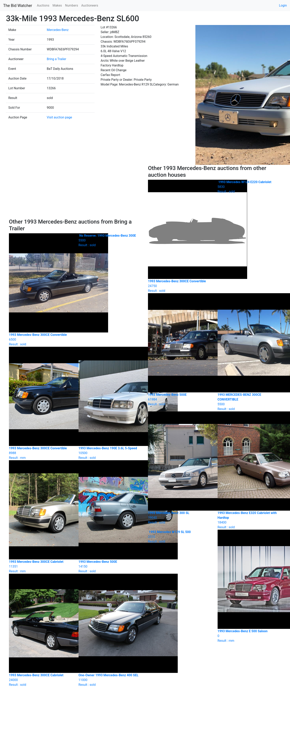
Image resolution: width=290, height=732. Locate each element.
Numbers (71, 5)
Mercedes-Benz (58, 30)
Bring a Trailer (56, 59)
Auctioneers (89, 5)
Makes (57, 5)
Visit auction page (59, 117)
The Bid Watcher (17, 5)
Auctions (43, 5)
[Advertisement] (75, 191)
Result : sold (110, 240)
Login (283, 5)
